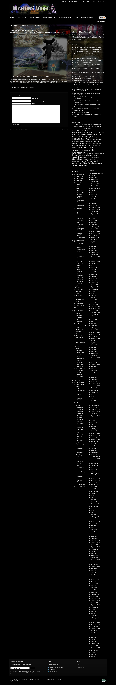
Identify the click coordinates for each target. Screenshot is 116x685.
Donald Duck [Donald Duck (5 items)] (82, 137)
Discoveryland (81, 249)
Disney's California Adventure (78, 186)
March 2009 (94, 553)
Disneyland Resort (35, 17)
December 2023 (95, 231)
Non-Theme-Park (80, 486)
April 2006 (93, 613)
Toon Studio (80, 283)
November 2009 (95, 542)
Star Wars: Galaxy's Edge (80, 233)
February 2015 (95, 452)
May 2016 (93, 424)
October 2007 (94, 583)
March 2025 (94, 201)
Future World (80, 445)
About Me (63, 1)
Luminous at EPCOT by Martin (82, 78)
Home (12, 17)
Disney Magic (79, 178)
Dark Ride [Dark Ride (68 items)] (97, 134)
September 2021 (95, 287)
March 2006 (94, 615)
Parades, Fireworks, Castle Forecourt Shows (80, 478)
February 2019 (95, 353)
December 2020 (95, 306)
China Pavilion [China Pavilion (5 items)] (86, 131)
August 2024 (94, 216)
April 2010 (93, 534)
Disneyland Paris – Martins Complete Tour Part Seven (88, 87)
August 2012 (94, 493)
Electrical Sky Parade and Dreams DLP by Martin (87, 85)
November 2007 (95, 581)
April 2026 (93, 175)
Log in (78, 664)
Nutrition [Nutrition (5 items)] (97, 145)
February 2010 (95, 538)
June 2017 (94, 396)
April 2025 (93, 199)
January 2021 (94, 304)
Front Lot (79, 271)
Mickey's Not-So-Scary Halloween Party (80, 331)
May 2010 (93, 532)
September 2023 (95, 237)
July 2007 (93, 585)
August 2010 (94, 525)
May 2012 (93, 497)
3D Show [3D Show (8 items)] (75, 124)
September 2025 (95, 188)
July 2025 (93, 192)
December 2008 (95, 560)
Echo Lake (80, 411)
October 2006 (94, 603)
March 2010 (94, 536)
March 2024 (94, 224)
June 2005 (94, 635)
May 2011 (93, 512)
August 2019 (94, 340)
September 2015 (95, 439)
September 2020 (95, 312)
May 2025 (93, 196)
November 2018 (95, 360)
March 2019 (94, 351)
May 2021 (93, 295)
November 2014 (95, 459)
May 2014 (93, 471)
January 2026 (94, 181)
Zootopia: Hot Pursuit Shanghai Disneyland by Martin (88, 54)
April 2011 (93, 514)
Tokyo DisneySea (80, 368)
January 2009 (94, 557)
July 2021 (93, 291)
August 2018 (94, 366)
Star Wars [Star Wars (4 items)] (86, 159)
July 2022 (93, 265)
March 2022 (94, 274)
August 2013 (94, 484)
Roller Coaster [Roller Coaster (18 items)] (78, 155)
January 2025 (94, 205)
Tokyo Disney (13, 25)
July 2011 (93, 508)
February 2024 (95, 227)
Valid (80, 667)
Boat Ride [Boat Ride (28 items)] (87, 129)
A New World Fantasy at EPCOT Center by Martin (87, 80)
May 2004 (93, 654)
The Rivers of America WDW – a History (23, 30)
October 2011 (94, 506)
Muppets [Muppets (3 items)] (83, 145)
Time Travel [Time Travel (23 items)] (88, 163)
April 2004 (93, 656)
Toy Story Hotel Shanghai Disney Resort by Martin (87, 47)
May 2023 (93, 246)
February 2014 (95, 474)
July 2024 (93, 218)
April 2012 (93, 499)
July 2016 (93, 420)
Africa (78, 388)
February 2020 (95, 328)
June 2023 (94, 244)
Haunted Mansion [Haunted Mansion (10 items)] (93, 141)
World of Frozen (80, 305)
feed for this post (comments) (20, 132)
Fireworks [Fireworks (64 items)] (77, 139)
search (93, 1)
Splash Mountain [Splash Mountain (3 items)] (95, 157)
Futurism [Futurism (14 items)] (89, 139)
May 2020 (93, 321)
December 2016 (95, 409)
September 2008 (95, 566)
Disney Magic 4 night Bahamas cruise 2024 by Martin (88, 82)
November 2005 (95, 624)
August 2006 (94, 607)
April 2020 (93, 323)
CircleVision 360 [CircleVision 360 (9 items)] (98, 132)
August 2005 (94, 630)
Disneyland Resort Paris (49, 17)
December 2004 (95, 648)
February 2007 (95, 594)
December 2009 (95, 540)
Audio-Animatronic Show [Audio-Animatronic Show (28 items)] (82, 126)
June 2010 (94, 530)
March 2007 (94, 592)
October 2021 (94, 285)
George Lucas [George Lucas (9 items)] (97, 139)
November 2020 (95, 308)
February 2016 (95, 429)
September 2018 (95, 364)
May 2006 (93, 611)
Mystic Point (79, 295)
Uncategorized (24, 25)
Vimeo (47, 76)
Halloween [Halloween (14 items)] (76, 141)
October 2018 (94, 362)
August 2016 (94, 418)
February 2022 (95, 276)
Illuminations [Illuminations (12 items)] (83, 143)
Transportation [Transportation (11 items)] (98, 163)
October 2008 (94, 564)
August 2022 (94, 263)
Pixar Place (80, 427)
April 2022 (93, 272)
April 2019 (93, 349)
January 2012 (94, 502)
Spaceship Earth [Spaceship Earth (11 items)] (78, 157)
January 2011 (94, 519)
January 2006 (94, 620)
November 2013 (95, 480)
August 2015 (94, 441)
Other (76, 17)
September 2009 (95, 547)
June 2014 (94, 469)
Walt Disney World (36, 25)
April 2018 (93, 375)
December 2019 (95, 332)
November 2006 (95, 600)
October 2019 (94, 336)
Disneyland (79, 208)
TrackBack (63, 132)
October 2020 (94, 310)
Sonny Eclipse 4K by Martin (81, 112)
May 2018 (93, 373)
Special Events (101, 21)
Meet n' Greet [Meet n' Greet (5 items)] (98, 143)
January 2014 (94, 476)
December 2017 (95, 383)
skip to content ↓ (102, 1)
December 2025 (95, 184)
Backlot (79, 269)
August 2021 (94, 289)
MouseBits (53, 669)
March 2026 (94, 177)
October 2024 (94, 212)
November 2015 (95, 435)
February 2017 (95, 405)
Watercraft (31, 87)
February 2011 (95, 517)
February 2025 (95, 203)
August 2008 (94, 568)
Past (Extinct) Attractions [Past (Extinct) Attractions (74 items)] (82, 149)
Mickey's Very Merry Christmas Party (80, 342)
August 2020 (94, 315)
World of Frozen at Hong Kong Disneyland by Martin (88, 49)
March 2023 (94, 250)
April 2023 (93, 248)
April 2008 (93, 575)
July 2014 (93, 467)
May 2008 (93, 572)
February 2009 (95, 555)
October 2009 (94, 545)
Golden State (80, 192)
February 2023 (95, 252)
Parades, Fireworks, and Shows (80, 261)
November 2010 (95, 521)
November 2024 (95, 209)
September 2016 (95, 416)
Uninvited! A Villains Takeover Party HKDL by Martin (88, 58)
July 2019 (93, 343)
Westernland (80, 366)
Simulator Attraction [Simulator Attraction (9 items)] (90, 155)
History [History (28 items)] (75, 143)
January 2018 (94, 381)
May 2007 (93, 590)
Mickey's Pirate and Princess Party (80, 337)
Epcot (77, 443)
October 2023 (94, 235)
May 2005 (93, 637)
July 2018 (93, 368)
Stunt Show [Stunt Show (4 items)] (92, 159)
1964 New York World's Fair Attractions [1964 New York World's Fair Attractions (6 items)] (89, 124)
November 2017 (95, 386)
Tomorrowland (81, 237)
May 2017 (93, 398)
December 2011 (95, 504)
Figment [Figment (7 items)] (97, 137)
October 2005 (94, 626)
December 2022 (95, 257)
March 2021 (94, 300)
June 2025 (94, 194)
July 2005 (93, 633)
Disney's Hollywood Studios (78, 404)
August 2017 (94, 392)
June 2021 (94, 293)
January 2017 (94, 407)
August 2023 (94, 239)
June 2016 (94, 422)
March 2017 (94, 403)
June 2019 (94, 345)
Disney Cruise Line (22, 17)
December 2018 (95, 358)
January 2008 (94, 577)
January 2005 (94, 646)
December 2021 (95, 280)
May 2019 (93, 347)
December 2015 (95, 433)
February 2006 (95, 618)
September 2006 (95, 605)
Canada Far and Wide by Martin (82, 62)
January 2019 (94, 355)
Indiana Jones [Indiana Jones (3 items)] (91, 143)
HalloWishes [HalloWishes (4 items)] (83, 141)
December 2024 (95, 207)
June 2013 (94, 487)
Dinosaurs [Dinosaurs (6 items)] (75, 137)
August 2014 (94, 465)
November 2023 (95, 233)
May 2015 (93, 446)
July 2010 (93, 527)
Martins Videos (39, 76)
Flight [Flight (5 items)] (84, 139)
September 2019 (95, 338)
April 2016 (93, 426)
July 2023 (93, 242)
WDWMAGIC (53, 672)
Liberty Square (40, 32)
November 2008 (95, 562)
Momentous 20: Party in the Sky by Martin (85, 56)
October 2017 (94, 388)
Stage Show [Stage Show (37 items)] (77, 159)
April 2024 (93, 222)
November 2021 (95, 282)
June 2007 (94, 588)
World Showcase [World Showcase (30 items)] (79, 165)
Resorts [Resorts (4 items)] (102, 153)
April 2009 (93, 551)
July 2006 (93, 609)
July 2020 (93, 317)
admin (13, 32)
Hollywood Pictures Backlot (80, 196)
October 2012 (94, 491)
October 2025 (94, 186)
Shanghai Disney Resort (87, 17)
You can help (85, 1)
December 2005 (95, 622)
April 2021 (93, 297)
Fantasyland (80, 216)
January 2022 (94, 278)
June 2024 (94, 220)
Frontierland (32, 32)
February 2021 (95, 302)
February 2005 (95, 643)
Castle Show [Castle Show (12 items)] (76, 131)
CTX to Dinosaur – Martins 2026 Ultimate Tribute (87, 51)
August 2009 (94, 549)
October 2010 (94, 523)
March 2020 (94, 325)
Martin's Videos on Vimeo (57, 667)
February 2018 (95, 379)
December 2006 (95, 598)
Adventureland (81, 210)
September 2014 (95, 463)
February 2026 (95, 179)
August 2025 (94, 190)
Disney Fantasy (80, 176)
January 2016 (94, 431)
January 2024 (94, 229)
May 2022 (93, 270)
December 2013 (95, 478)
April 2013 (93, 489)
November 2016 (95, 411)
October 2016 (94, 413)
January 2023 (94, 254)
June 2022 (94, 267)
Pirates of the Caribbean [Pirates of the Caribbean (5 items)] (93, 153)
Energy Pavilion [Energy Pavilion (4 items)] (90, 137)
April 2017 (93, 401)
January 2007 (94, 596)
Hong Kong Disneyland (65, 17)
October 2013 (94, 482)
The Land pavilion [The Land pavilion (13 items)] (93, 161)
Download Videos (73, 1)
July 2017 (93, 394)
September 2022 (95, 261)
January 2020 (94, 330)
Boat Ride (16, 87)
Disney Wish (79, 180)
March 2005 (94, 641)
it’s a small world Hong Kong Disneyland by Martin (87, 60)
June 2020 (94, 319)
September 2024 (95, 214)
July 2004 (93, 652)
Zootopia (79, 321)
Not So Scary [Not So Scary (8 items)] (90, 145)
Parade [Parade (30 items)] (75, 148)
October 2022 (94, 259)
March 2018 (94, 377)
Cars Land (80, 190)
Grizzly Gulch (79, 289)
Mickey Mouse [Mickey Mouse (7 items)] (76, 145)
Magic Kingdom (49, 32)
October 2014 (94, 461)
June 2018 (94, 371)
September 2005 (95, 628)
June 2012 (94, 495)
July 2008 (93, 570)
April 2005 (93, 639)
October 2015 (94, 437)
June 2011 (94, 510)
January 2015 (94, 454)
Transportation (24, 87)
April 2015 (93, 448)
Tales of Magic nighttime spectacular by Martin (86, 76)
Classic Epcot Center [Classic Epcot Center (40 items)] (82, 135)
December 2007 (95, 579)
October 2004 (94, 650)
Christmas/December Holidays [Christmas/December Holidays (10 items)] (82, 132)
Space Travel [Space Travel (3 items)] (87, 157)
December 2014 (95, 456)
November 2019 (95, 334)
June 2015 (94, 444)
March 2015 (94, 450)
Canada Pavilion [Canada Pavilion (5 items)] (96, 129)
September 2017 (95, 390)
